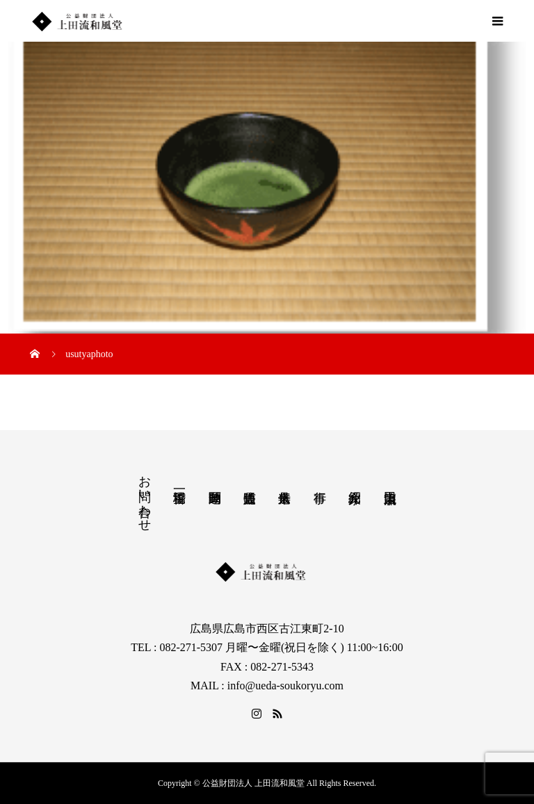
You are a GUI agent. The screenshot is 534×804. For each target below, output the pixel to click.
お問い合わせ (145, 496)
